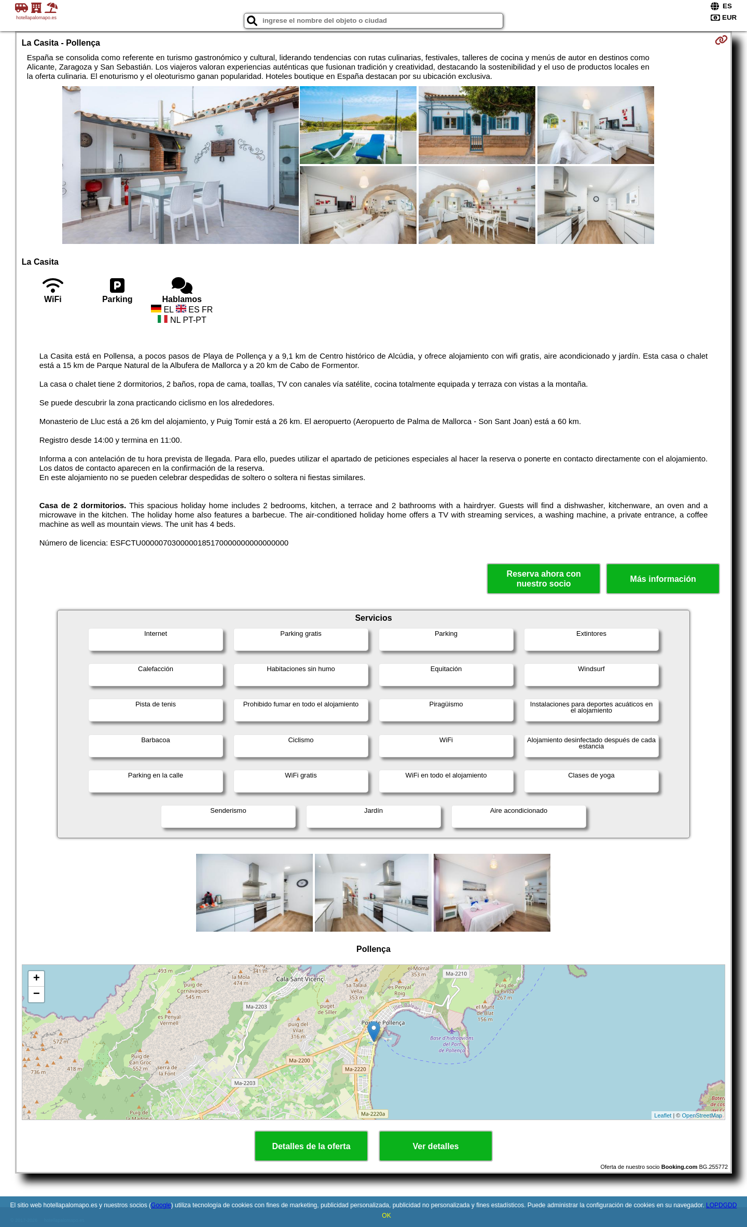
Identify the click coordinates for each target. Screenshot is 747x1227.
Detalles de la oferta (311, 1146)
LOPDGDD (721, 1205)
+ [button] (36, 979)
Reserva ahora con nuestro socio (544, 578)
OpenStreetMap (702, 1115)
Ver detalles (436, 1146)
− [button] (36, 994)
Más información (663, 579)
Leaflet (662, 1115)
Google (161, 1205)
